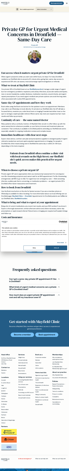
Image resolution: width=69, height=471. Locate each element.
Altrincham (4, 401)
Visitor (37, 365)
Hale (2, 385)
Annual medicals (22, 360)
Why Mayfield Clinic (57, 375)
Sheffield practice (36, 89)
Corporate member (40, 357)
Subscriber (38, 363)
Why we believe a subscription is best (57, 358)
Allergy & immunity (40, 394)
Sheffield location (20, 199)
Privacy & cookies (57, 394)
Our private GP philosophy (59, 378)
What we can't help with (59, 459)
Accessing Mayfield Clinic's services (25, 381)
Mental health (22, 365)
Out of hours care (23, 384)
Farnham (3, 415)
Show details (60, 242)
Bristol (3, 417)
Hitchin (3, 399)
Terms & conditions (57, 391)
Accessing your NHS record (26, 392)
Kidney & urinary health (41, 397)
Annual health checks (24, 398)
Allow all (56, 247)
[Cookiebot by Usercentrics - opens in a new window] (60, 222)
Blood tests (21, 371)
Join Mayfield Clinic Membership (57, 363)
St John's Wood (5, 383)
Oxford (3, 423)
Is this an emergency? (25, 459)
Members (4, 370)
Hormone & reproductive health (42, 379)
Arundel (3, 380)
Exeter (3, 407)
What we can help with (41, 459)
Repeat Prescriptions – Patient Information (58, 385)
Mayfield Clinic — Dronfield (22, 196)
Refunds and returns (58, 399)
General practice (23, 363)
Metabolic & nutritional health (41, 401)
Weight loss (21, 357)
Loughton (4, 388)
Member (37, 360)
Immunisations (22, 373)
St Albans (4, 404)
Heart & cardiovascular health (41, 391)
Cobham (3, 396)
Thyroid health (39, 383)
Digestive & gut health (41, 375)
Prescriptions (22, 387)
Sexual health (22, 368)
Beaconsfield (4, 409)
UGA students (39, 368)
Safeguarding (56, 389)
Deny (34, 247)
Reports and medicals (24, 395)
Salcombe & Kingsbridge (8, 420)
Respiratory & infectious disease (42, 386)
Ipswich (3, 391)
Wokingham (4, 393)
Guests (3, 373)
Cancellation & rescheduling (56, 403)
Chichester (4, 412)
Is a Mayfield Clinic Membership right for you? (59, 368)
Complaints (55, 397)
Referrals (20, 390)
